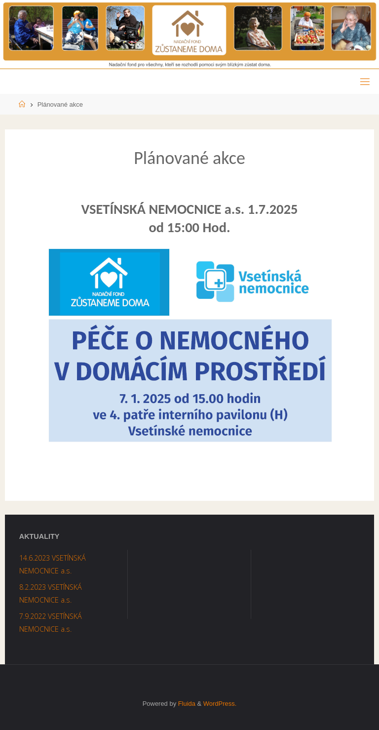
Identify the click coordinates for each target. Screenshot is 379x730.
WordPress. (219, 703)
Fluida (185, 703)
